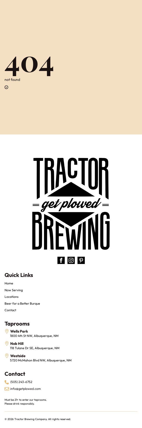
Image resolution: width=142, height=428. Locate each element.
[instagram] (71, 260)
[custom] (81, 260)
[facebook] (61, 260)
